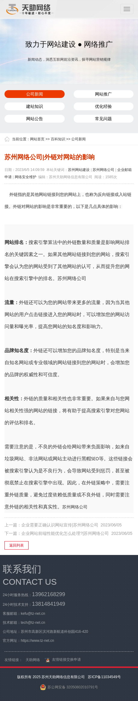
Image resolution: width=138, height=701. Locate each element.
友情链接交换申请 (62, 661)
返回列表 (16, 545)
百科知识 (58, 139)
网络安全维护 (25, 177)
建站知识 (34, 106)
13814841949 (47, 604)
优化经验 (103, 106)
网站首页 (37, 139)
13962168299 (47, 594)
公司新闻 (34, 94)
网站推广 (103, 94)
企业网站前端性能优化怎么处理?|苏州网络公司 (65, 533)
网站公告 (34, 118)
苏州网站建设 (79, 170)
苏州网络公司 (103, 170)
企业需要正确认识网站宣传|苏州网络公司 (59, 525)
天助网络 (33, 661)
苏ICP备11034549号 (104, 677)
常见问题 (103, 118)
